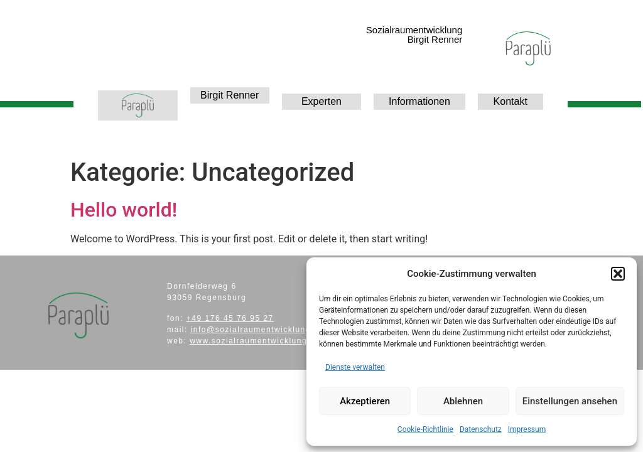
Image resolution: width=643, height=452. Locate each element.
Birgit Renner (229, 95)
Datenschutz (481, 429)
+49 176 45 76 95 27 (230, 318)
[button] (618, 273)
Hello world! (123, 210)
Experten (321, 101)
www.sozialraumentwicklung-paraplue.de (275, 340)
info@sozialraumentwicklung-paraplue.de (278, 329)
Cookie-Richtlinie (425, 429)
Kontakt (510, 101)
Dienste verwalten (355, 367)
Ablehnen (463, 401)
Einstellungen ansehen (569, 401)
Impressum (527, 429)
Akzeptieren (365, 401)
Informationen (419, 101)
